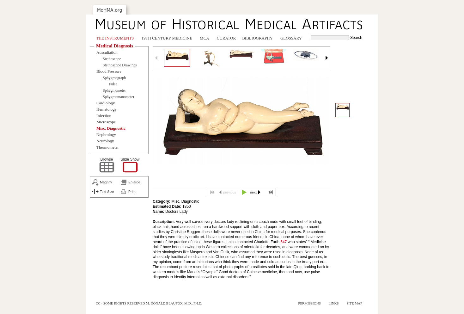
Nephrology (106, 134)
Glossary (291, 38)
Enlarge (134, 182)
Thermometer (107, 147)
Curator (226, 38)
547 (283, 242)
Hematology (106, 109)
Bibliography (257, 38)
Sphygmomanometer (118, 97)
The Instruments (115, 38)
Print (132, 192)
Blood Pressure (108, 71)
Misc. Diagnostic (110, 128)
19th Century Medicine (167, 38)
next (253, 192)
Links (333, 303)
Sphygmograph (114, 78)
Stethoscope (112, 59)
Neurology (105, 141)
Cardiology (105, 103)
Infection (103, 115)
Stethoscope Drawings (120, 65)
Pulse (113, 84)
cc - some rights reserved (120, 303)
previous (229, 192)
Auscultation (106, 52)
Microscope (106, 122)
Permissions (309, 303)
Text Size (107, 192)
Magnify (106, 182)
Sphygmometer (114, 90)
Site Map (354, 303)
